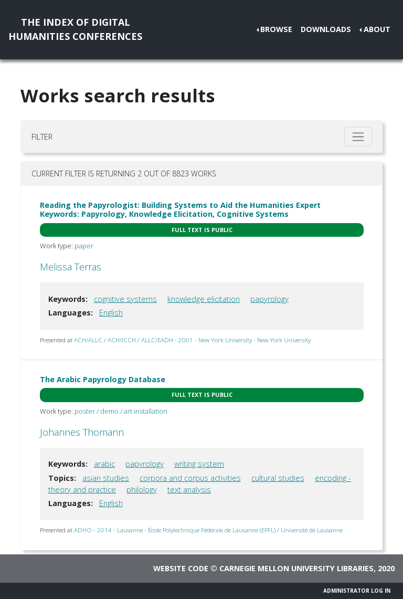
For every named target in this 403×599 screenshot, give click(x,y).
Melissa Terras (70, 266)
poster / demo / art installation (121, 411)
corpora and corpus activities (190, 478)
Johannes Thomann (82, 432)
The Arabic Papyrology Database (102, 379)
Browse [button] (276, 29)
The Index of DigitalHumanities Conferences (75, 29)
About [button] (377, 29)
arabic (104, 464)
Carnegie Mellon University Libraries (296, 568)
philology (141, 490)
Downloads (326, 29)
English (111, 313)
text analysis (189, 490)
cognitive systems (125, 299)
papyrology (269, 299)
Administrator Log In (356, 590)
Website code (180, 568)
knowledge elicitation (203, 299)
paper (84, 245)
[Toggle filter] (358, 136)
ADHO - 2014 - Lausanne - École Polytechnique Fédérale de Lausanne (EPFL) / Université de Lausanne (208, 530)
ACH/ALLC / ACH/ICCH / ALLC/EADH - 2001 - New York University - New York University (192, 340)
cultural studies (277, 478)
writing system (199, 464)
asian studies (105, 478)
